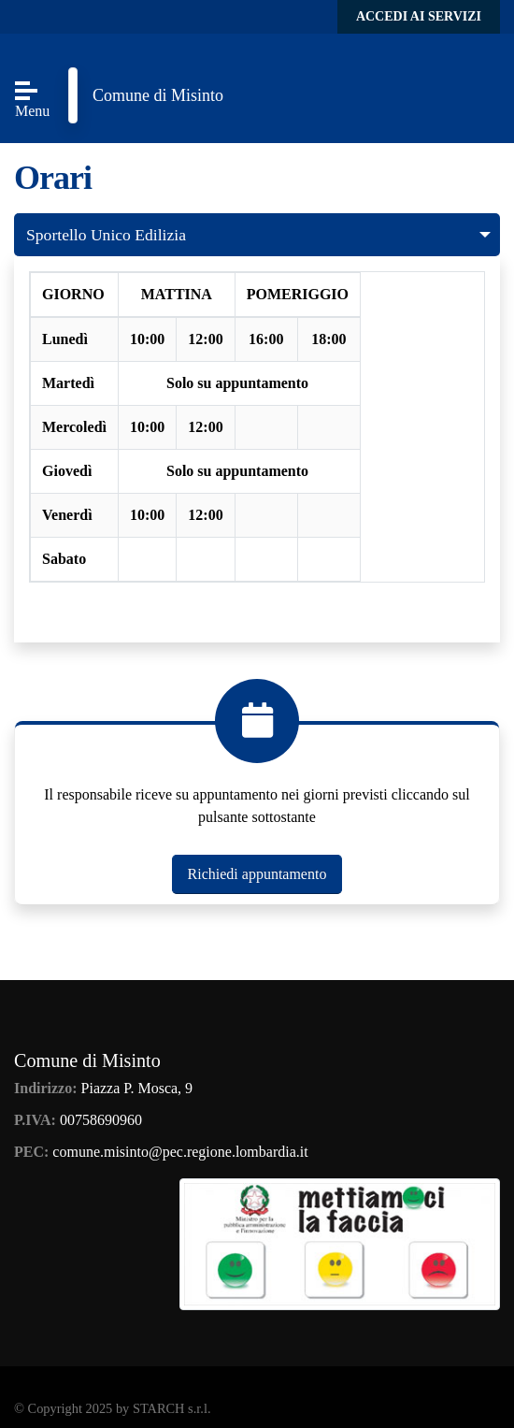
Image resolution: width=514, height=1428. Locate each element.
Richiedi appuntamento (257, 874)
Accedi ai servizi (418, 16)
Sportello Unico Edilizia (106, 234)
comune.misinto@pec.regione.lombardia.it (179, 1152)
